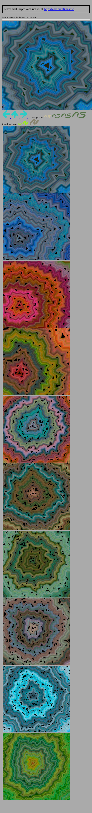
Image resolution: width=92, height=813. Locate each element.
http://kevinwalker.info (59, 9)
